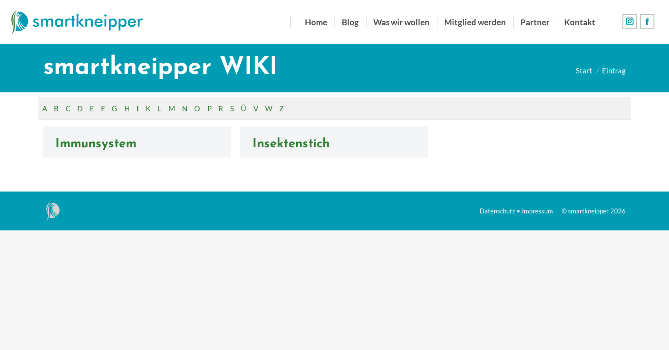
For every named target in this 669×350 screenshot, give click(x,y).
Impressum (537, 211)
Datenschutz (497, 211)
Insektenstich (291, 144)
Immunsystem (95, 144)
